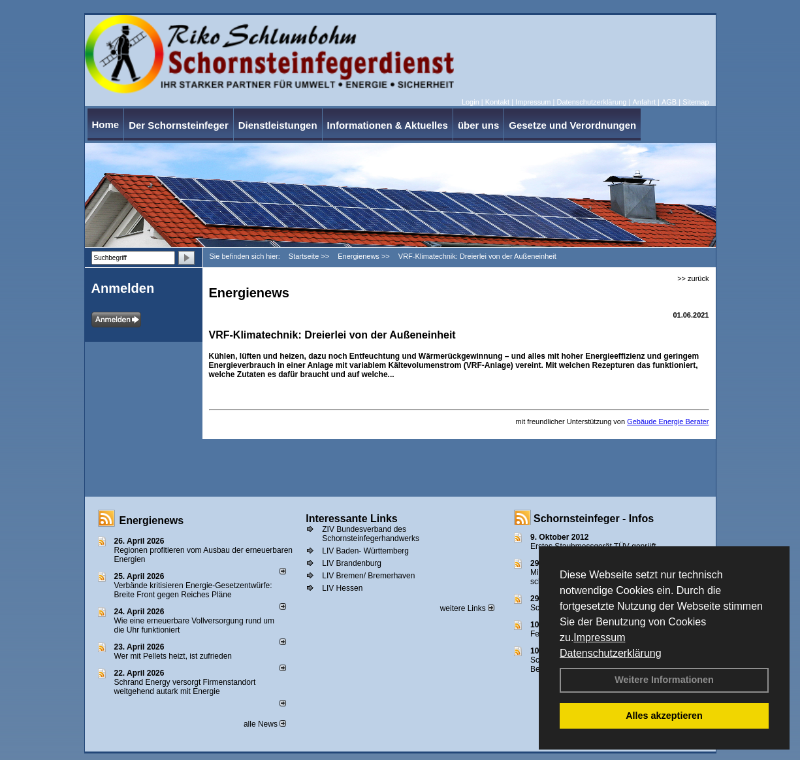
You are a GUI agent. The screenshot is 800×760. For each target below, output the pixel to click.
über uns (478, 125)
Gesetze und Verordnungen (572, 125)
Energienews (152, 520)
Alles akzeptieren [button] (664, 715)
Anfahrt (643, 102)
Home (106, 124)
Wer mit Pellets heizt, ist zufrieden (173, 656)
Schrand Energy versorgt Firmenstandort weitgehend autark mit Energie (185, 687)
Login (470, 102)
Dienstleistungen (277, 125)
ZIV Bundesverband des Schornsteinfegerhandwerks (370, 534)
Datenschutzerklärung (611, 653)
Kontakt (497, 102)
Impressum (599, 637)
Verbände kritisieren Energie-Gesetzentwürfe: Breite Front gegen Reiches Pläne (193, 590)
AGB (669, 102)
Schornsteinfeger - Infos (594, 518)
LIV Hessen (342, 588)
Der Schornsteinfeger (179, 125)
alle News (265, 724)
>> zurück (693, 278)
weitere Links (467, 608)
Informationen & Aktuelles (387, 125)
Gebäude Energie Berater (668, 421)
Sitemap (695, 102)
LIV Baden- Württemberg (365, 550)
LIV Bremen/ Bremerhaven (368, 575)
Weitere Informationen (664, 679)
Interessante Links (352, 518)
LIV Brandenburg (351, 563)
